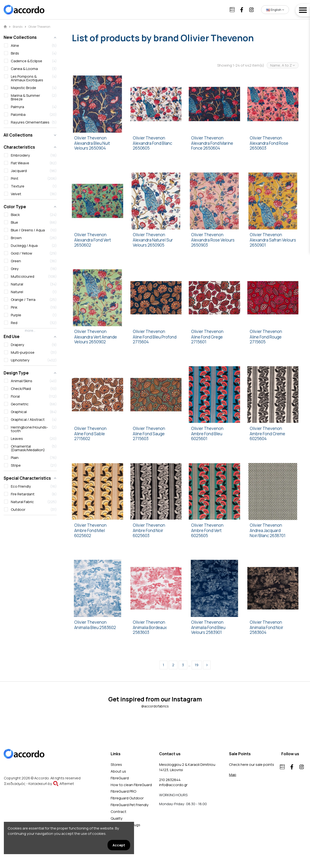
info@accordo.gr (173, 784)
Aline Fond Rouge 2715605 (266, 340)
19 (196, 664)
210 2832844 (170, 779)
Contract (118, 811)
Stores (116, 764)
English (275, 9)
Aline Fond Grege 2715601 (207, 340)
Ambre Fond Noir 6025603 (148, 533)
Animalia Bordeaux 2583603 (150, 630)
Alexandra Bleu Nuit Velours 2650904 (92, 146)
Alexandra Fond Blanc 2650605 (152, 146)
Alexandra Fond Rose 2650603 (269, 146)
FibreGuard (120, 778)
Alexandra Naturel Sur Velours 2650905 (153, 243)
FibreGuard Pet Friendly (129, 804)
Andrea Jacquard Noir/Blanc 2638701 (267, 533)
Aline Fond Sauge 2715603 (149, 436)
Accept (119, 845)
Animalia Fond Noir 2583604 (266, 630)
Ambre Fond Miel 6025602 (89, 533)
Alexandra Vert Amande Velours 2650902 (95, 340)
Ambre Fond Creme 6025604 (267, 436)
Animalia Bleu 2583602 (95, 627)
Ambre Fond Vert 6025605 (206, 533)
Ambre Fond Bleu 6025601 (206, 436)
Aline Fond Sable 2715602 (89, 436)
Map (232, 774)
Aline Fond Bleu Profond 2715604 (154, 340)
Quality (116, 818)
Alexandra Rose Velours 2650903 (213, 243)
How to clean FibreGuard (131, 784)
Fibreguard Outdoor (127, 798)
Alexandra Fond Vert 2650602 (92, 243)
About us (118, 771)
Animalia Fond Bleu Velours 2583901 (208, 630)
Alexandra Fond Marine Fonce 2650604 (212, 146)
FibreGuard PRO (123, 791)
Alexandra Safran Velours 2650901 (273, 243)
